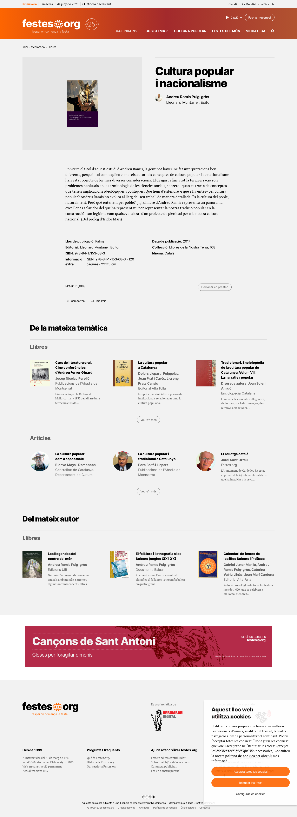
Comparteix (78, 301)
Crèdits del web (126, 807)
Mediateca (255, 31)
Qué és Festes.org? (98, 758)
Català (234, 17)
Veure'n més (148, 419)
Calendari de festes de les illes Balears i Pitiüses (244, 556)
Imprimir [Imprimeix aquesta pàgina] (101, 301)
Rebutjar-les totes (250, 782)
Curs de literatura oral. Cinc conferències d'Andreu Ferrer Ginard (73, 367)
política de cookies (240, 755)
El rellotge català (234, 454)
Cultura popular (190, 31)
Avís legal (144, 807)
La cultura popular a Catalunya (152, 365)
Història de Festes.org (100, 762)
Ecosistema (154, 31)
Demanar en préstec (214, 287)
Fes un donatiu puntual (165, 771)
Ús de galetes (188, 807)
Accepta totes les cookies (251, 771)
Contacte (204, 807)
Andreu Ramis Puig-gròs (187, 97)
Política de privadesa (165, 807)
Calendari (125, 31)
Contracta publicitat (164, 766)
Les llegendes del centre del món (62, 556)
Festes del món (226, 31)
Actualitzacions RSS (35, 771)
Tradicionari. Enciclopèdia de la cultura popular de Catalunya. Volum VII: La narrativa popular (242, 369)
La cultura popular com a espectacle (70, 456)
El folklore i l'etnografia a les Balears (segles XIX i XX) (158, 556)
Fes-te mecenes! (259, 17)
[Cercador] (273, 31)
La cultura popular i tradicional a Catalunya (157, 456)
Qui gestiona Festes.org (101, 766)
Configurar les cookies (250, 794)
